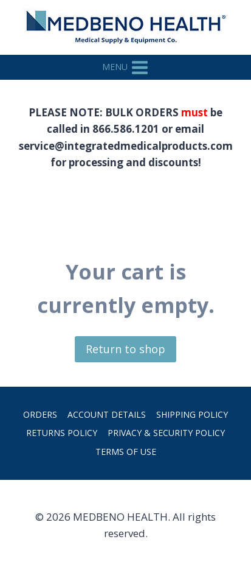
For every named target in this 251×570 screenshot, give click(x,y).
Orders (40, 414)
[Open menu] (125, 67)
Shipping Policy (192, 414)
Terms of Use (125, 451)
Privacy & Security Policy (166, 432)
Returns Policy (61, 432)
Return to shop (125, 349)
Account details (106, 414)
